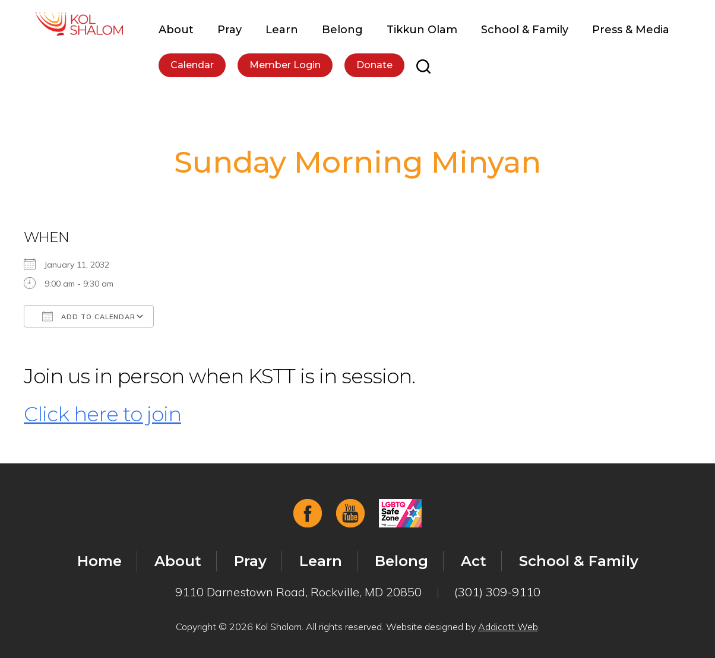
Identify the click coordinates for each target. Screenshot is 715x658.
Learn (281, 29)
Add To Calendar (88, 316)
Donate (374, 65)
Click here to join (102, 414)
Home (99, 561)
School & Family (524, 29)
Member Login (285, 65)
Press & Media (630, 29)
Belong (342, 29)
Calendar (192, 65)
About (176, 29)
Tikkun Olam (422, 29)
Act (473, 561)
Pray (229, 29)
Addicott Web (508, 626)
